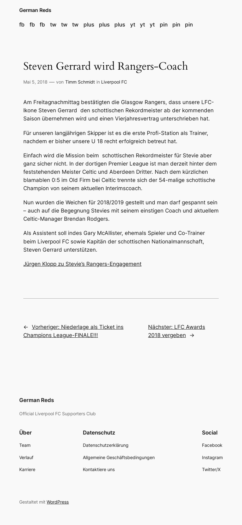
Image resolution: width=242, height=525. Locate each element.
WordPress (58, 502)
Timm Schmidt (80, 82)
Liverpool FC (114, 82)
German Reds (35, 10)
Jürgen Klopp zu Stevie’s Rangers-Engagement (82, 264)
